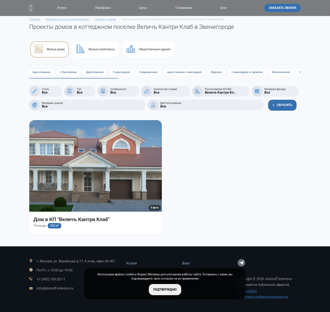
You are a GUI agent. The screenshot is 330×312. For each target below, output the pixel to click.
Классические (281, 72)
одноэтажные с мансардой (184, 72)
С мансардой (121, 72)
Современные (148, 72)
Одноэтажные (41, 72)
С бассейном (68, 72)
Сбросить (282, 105)
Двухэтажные (95, 72)
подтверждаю (165, 289)
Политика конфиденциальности (263, 297)
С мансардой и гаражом (247, 72)
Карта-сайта (247, 291)
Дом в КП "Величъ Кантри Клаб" (71, 219)
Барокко (216, 72)
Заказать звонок (282, 7)
